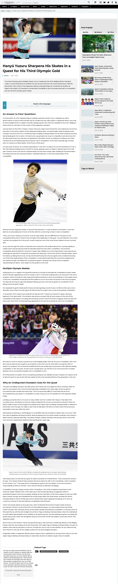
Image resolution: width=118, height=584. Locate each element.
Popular (85, 6)
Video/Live (53, 6)
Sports (6, 75)
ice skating (63, 551)
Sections (75, 6)
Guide (43, 6)
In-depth (14, 6)
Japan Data (25, 6)
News (35, 6)
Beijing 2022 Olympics (48, 551)
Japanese (64, 6)
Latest (4, 6)
